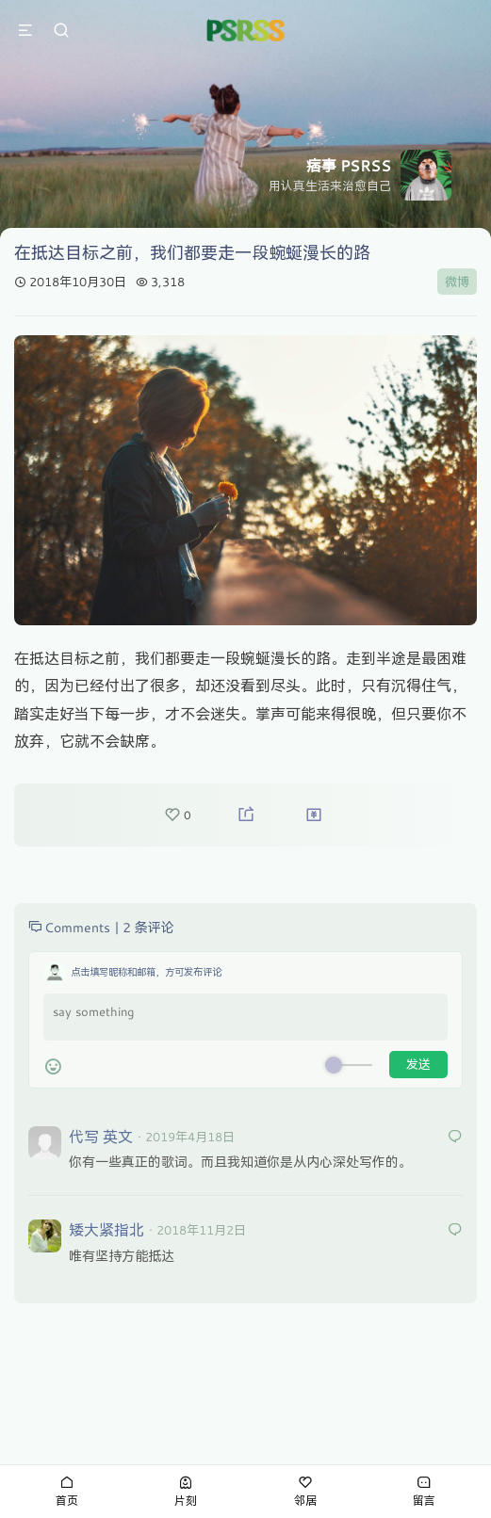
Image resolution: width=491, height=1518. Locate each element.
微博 (457, 281)
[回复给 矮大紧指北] (455, 1230)
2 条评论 (148, 927)
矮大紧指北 (106, 1229)
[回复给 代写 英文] (455, 1137)
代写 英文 (101, 1136)
